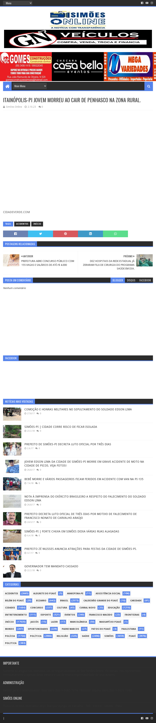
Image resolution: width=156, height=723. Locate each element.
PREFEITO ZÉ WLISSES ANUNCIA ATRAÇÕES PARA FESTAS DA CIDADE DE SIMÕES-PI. (80, 548)
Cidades (10, 607)
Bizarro (41, 600)
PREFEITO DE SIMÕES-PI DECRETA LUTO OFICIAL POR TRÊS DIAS (67, 444)
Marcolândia (78, 622)
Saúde (85, 636)
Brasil (64, 600)
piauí (132, 636)
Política (35, 636)
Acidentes (22, 224)
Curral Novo (87, 607)
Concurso (36, 607)
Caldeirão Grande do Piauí (100, 600)
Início (37, 224)
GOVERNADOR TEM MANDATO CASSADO (51, 566)
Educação (114, 607)
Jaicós (34, 622)
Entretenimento (16, 615)
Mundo (9, 629)
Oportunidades (38, 629)
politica (10, 643)
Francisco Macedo (100, 615)
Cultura (62, 607)
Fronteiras (132, 615)
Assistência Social (108, 593)
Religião (62, 636)
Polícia (10, 636)
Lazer (54, 622)
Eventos (70, 615)
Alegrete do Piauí (44, 593)
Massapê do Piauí (110, 622)
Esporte (46, 615)
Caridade (136, 600)
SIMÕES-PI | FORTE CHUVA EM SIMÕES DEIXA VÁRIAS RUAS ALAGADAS (71, 531)
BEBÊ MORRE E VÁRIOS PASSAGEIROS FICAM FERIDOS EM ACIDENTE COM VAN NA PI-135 (83, 479)
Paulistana (128, 629)
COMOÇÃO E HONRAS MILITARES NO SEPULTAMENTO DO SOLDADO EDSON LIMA (78, 409)
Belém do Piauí (14, 600)
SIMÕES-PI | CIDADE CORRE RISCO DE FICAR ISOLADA (60, 426)
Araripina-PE (75, 593)
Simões (109, 636)
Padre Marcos (70, 629)
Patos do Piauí (100, 629)
